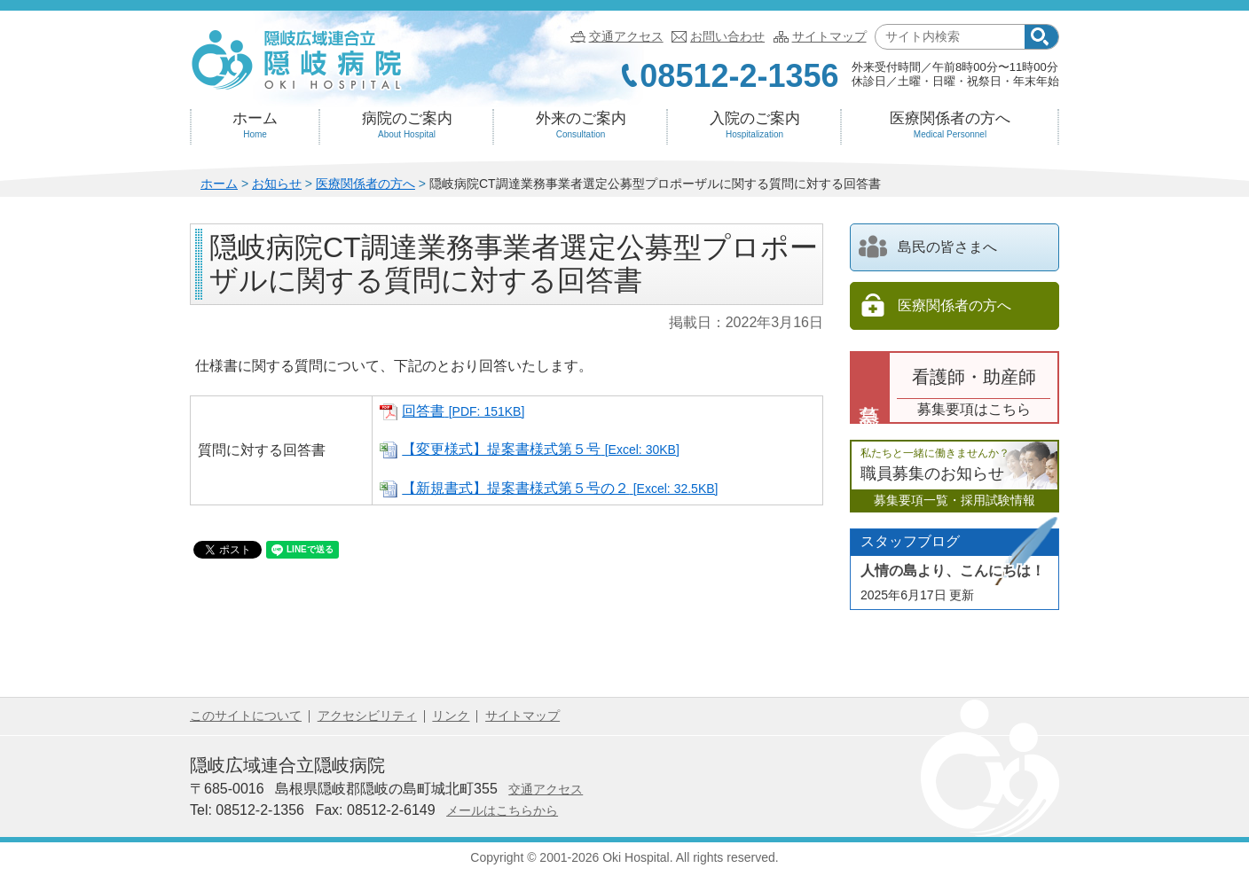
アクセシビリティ (367, 715)
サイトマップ (829, 36)
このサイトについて (246, 715)
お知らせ (277, 183)
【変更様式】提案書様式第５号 (540, 449)
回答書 (463, 410)
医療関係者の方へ (950, 125)
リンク (450, 715)
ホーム (255, 125)
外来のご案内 (580, 125)
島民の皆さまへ (928, 246)
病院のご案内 (406, 125)
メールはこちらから (502, 810)
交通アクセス (626, 36)
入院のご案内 (754, 125)
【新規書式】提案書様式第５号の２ (560, 488)
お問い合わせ (727, 36)
